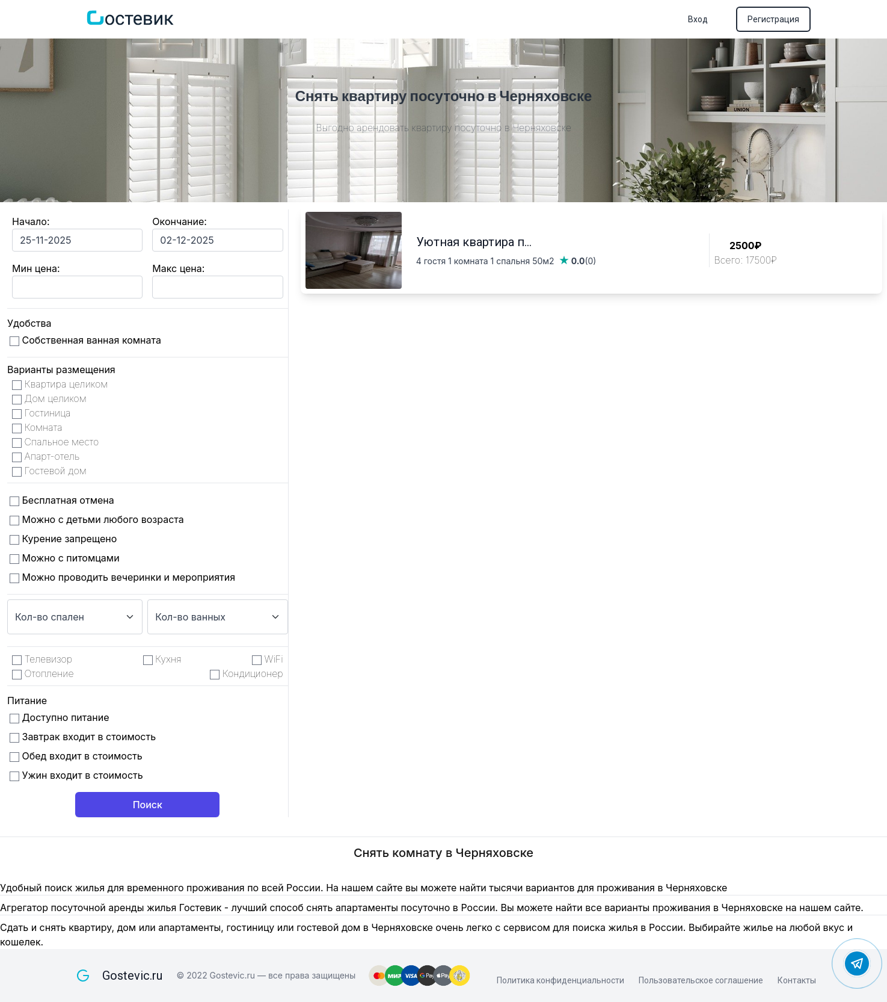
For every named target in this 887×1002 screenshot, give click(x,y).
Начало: (31, 221)
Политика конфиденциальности (560, 980)
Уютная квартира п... (474, 242)
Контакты (797, 980)
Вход (698, 19)
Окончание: (179, 221)
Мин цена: (36, 268)
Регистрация (773, 19)
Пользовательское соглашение (701, 980)
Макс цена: (178, 268)
